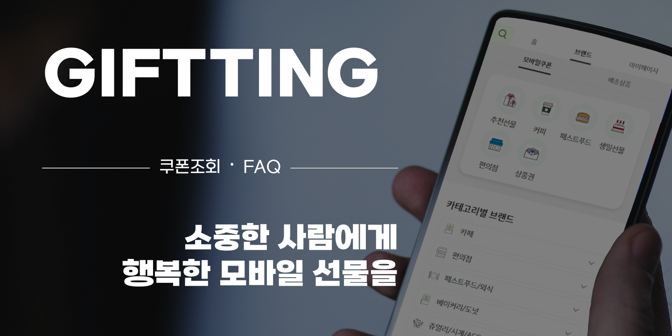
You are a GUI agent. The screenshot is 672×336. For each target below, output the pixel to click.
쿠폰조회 (190, 168)
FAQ (262, 168)
